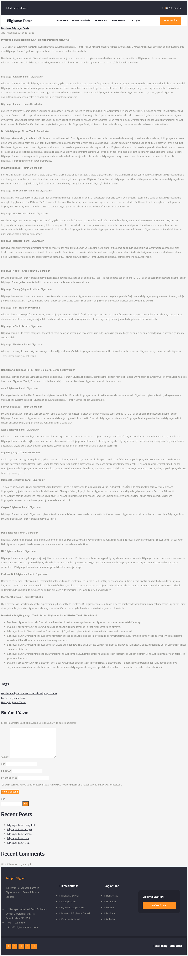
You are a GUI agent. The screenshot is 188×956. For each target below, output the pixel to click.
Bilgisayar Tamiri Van (18, 838)
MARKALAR (101, 20)
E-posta (6, 771)
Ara (3, 799)
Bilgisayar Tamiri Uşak (18, 843)
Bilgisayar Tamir (19, 20)
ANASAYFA (62, 20)
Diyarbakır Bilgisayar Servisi (15, 28)
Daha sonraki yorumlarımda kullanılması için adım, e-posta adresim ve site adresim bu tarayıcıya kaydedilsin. (63, 785)
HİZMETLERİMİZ (81, 20)
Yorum (5, 757)
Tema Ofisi (175, 946)
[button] (170, 21)
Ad (3, 764)
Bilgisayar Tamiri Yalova (19, 834)
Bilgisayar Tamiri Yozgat (19, 829)
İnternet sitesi (9, 778)
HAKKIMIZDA (118, 20)
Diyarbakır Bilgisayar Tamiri (43, 693)
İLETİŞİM (135, 20)
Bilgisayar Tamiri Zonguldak (21, 825)
